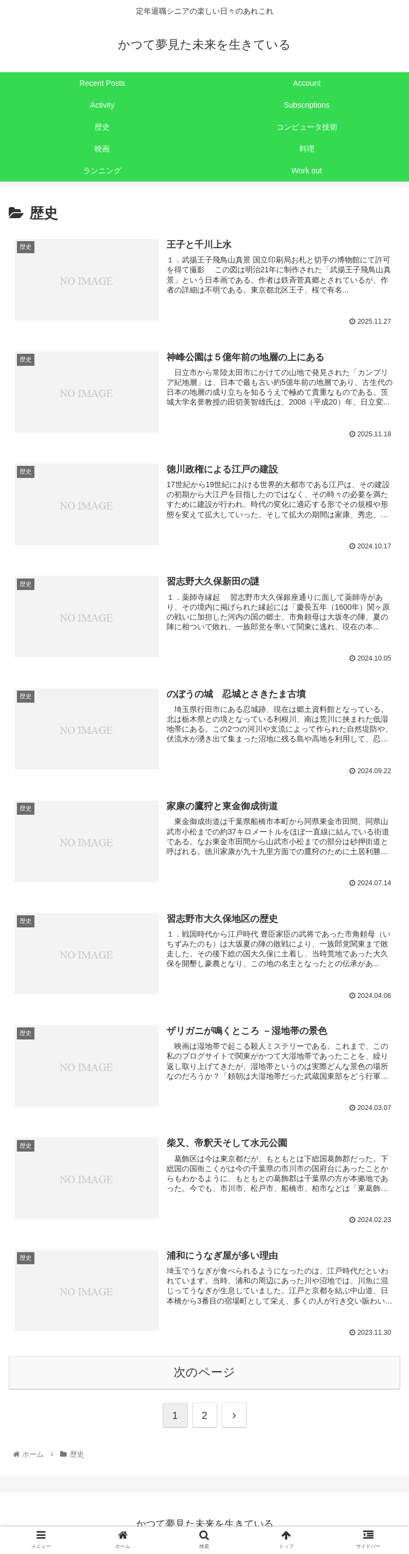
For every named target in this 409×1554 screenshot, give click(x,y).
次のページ (204, 1370)
